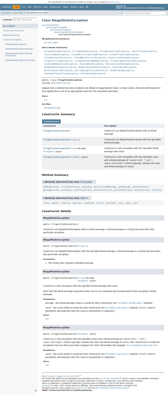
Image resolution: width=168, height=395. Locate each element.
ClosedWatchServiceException (90, 57)
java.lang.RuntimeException (69, 32)
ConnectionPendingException (123, 57)
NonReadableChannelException (60, 67)
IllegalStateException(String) (19, 49)
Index (65, 7)
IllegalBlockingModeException (91, 61)
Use (23, 7)
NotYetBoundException (124, 67)
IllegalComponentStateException (128, 61)
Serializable (51, 42)
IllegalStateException (37, 13)
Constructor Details (12, 40)
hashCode (89, 203)
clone (46, 203)
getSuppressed (50, 190)
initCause (66, 190)
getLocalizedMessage (105, 187)
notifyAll (111, 203)
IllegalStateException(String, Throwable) (19, 54)
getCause (87, 187)
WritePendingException (93, 73)
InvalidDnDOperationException (60, 64)
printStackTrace (83, 190)
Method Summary (11, 35)
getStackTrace (140, 187)
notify (99, 203)
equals (54, 203)
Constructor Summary (13, 30)
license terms (113, 2)
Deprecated (55, 7)
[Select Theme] (87, 7)
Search (73, 7)
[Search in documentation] (144, 13)
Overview (6, 7)
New (45, 7)
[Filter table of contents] (24, 20)
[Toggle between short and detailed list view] (43, 181)
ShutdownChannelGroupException (61, 73)
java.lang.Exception (60, 30)
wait (121, 203)
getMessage (125, 187)
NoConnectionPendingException (122, 64)
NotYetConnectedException (58, 70)
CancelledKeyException (56, 54)
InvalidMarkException (91, 64)
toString (156, 190)
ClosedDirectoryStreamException (89, 54)
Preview (38, 7)
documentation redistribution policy (112, 388)
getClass (77, 203)
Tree (29, 7)
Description (9, 26)
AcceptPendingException (57, 51)
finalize (65, 203)
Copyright (46, 386)
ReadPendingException (122, 70)
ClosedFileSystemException (124, 54)
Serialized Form (52, 108)
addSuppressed (50, 187)
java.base (6, 13)
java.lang (18, 13)
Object (84, 198)
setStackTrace (141, 190)
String (72, 139)
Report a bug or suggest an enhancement (60, 376)
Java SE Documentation (109, 378)
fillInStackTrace (70, 187)
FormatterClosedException (58, 61)
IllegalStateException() (16, 44)
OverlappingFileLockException (91, 70)
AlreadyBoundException (84, 51)
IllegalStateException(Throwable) (21, 60)
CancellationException (144, 51)
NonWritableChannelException (94, 67)
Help (81, 7)
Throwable (48, 151)
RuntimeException (60, 83)
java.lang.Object (50, 25)
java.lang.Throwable (56, 27)
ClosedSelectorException (57, 57)
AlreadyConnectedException (114, 51)
